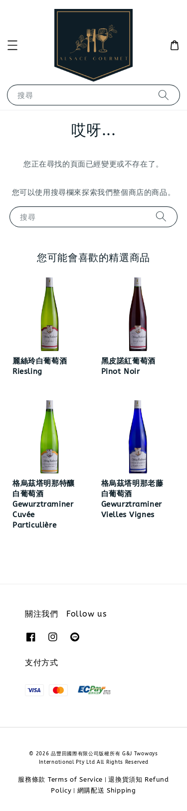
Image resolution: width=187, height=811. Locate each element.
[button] (12, 45)
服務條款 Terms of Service (60, 779)
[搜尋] (164, 94)
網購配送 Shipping (106, 790)
